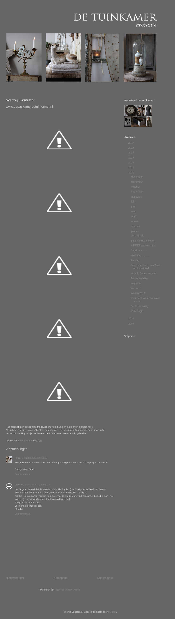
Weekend (136, 288)
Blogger (112, 611)
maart (135, 221)
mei (133, 211)
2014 (131, 157)
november (137, 181)
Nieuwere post (15, 577)
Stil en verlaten (139, 278)
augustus (136, 196)
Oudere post (105, 577)
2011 (131, 172)
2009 (131, 323)
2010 (131, 318)
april (134, 216)
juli (133, 201)
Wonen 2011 (138, 293)
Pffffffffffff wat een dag (143, 245)
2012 (131, 167)
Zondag (135, 260)
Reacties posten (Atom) (67, 589)
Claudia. (19, 484)
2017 (131, 142)
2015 (131, 152)
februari (136, 226)
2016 (131, 147)
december (137, 176)
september (137, 191)
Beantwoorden (22, 474)
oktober (136, 186)
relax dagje (137, 311)
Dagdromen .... (139, 250)
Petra (18, 457)
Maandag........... (140, 255)
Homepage (60, 577)
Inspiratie (136, 283)
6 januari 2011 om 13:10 (34, 457)
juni (133, 206)
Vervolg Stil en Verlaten (144, 273)
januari (135, 231)
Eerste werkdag (139, 306)
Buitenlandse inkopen (143, 240)
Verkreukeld (137, 235)
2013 (131, 162)
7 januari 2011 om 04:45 (37, 484)
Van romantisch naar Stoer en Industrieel (146, 267)
